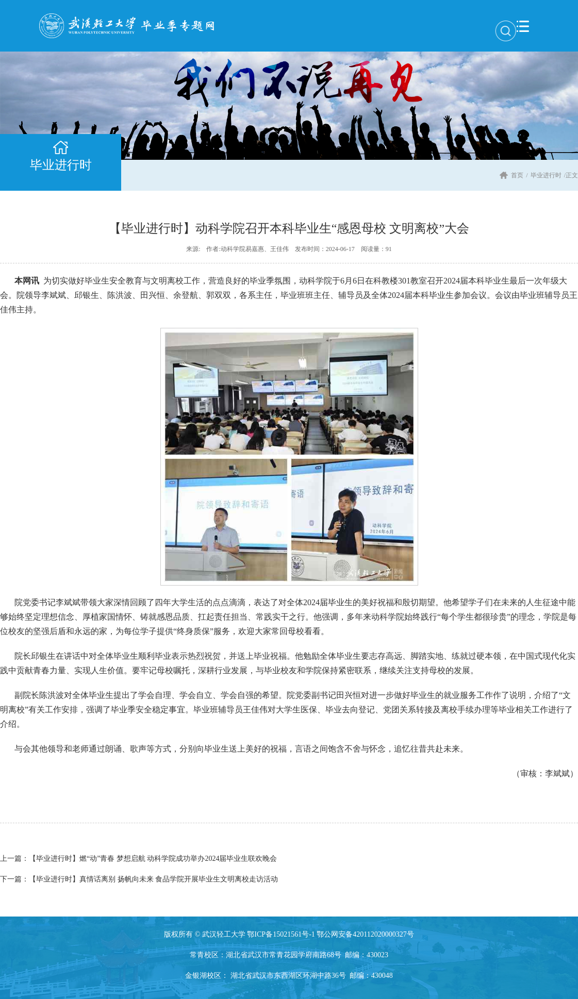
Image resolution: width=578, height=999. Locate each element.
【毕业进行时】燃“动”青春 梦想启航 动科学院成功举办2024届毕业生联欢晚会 (138, 858)
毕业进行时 (546, 175)
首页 (517, 175)
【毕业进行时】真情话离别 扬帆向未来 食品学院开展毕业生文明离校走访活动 (139, 879)
